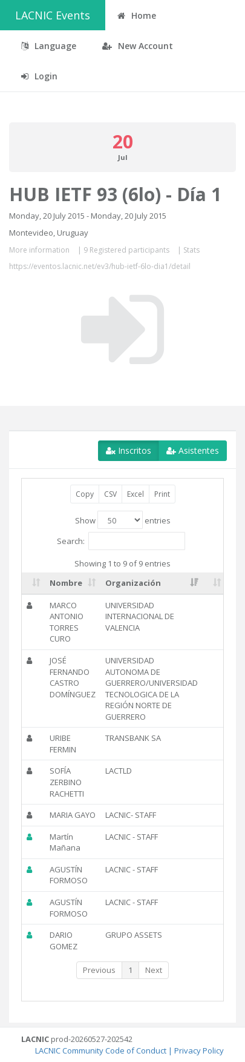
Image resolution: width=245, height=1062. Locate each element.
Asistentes (192, 450)
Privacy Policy (199, 1050)
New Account (137, 45)
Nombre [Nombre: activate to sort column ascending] (66, 582)
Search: (121, 541)
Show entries (123, 520)
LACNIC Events (52, 15)
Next (153, 969)
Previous (99, 969)
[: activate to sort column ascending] (33, 583)
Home (136, 15)
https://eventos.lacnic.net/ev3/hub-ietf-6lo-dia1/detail (100, 266)
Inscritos (128, 450)
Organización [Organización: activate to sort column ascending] (133, 582)
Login (39, 76)
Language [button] (48, 45)
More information (39, 250)
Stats (191, 250)
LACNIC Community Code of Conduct (100, 1050)
